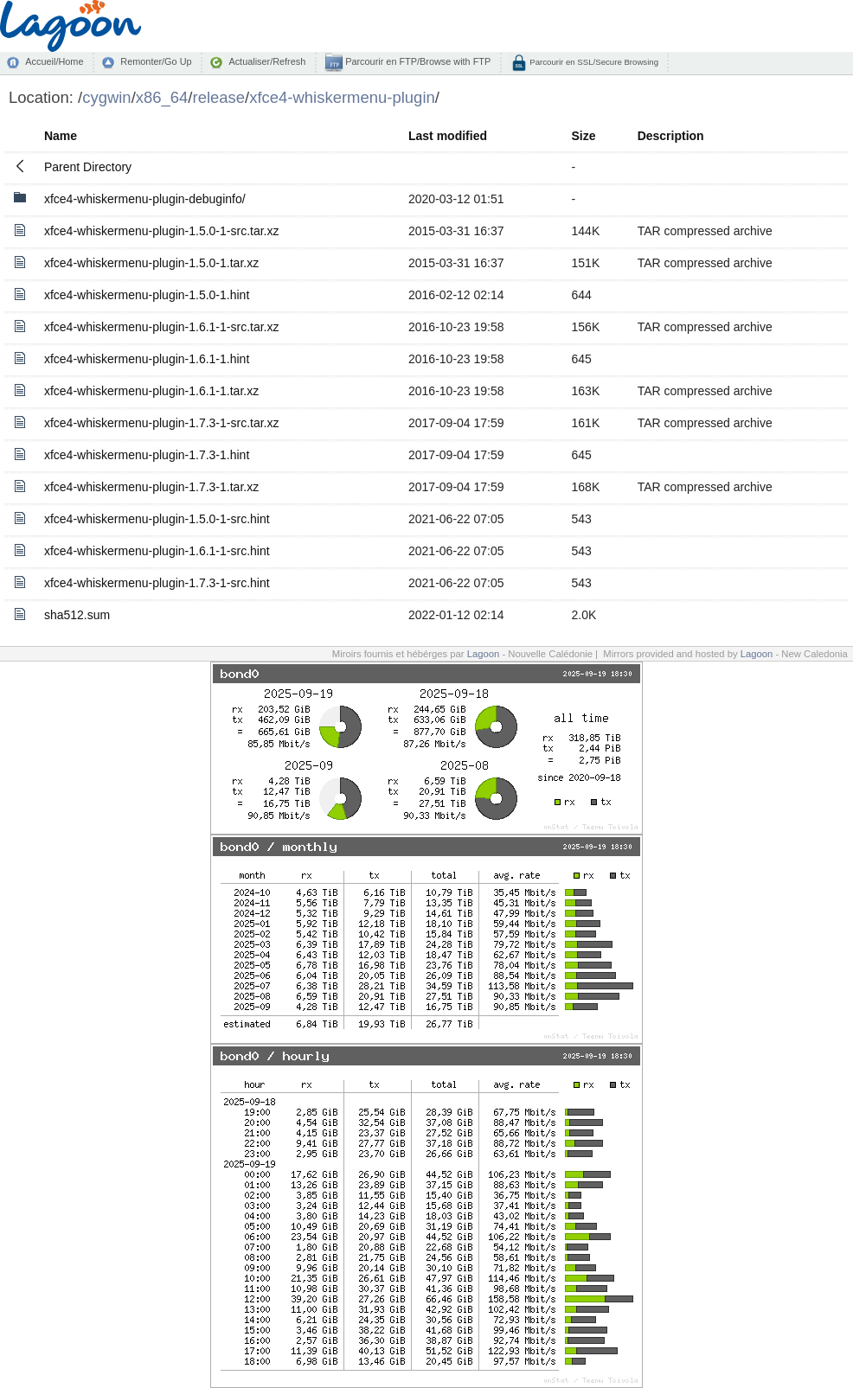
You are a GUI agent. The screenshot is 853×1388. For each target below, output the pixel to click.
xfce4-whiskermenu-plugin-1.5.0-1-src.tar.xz (161, 231)
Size (584, 136)
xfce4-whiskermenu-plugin (342, 97)
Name (60, 136)
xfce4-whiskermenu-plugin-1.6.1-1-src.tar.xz (161, 327)
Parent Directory (87, 167)
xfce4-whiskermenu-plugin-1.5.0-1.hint (146, 295)
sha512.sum (77, 615)
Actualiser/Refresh (266, 61)
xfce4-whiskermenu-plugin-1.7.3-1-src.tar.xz (161, 423)
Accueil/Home (54, 61)
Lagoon (483, 654)
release (219, 97)
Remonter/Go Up (155, 61)
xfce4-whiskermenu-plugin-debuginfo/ (145, 199)
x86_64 (162, 97)
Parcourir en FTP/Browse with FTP (417, 61)
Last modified (447, 136)
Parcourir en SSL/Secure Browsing (593, 62)
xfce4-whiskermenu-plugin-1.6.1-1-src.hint (157, 551)
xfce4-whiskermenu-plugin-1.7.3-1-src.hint (157, 583)
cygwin (106, 97)
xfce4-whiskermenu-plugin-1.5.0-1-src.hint (157, 519)
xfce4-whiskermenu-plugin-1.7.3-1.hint (146, 455)
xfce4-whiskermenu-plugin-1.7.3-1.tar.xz (151, 487)
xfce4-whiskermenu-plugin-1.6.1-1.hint (146, 359)
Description (671, 136)
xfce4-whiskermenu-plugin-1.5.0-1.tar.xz (151, 263)
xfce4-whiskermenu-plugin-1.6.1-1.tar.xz (151, 391)
